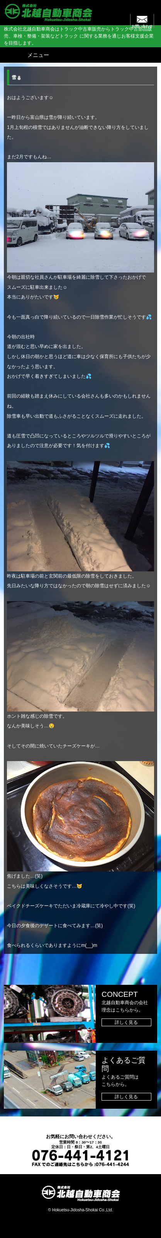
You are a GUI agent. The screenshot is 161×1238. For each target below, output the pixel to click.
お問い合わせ (142, 26)
